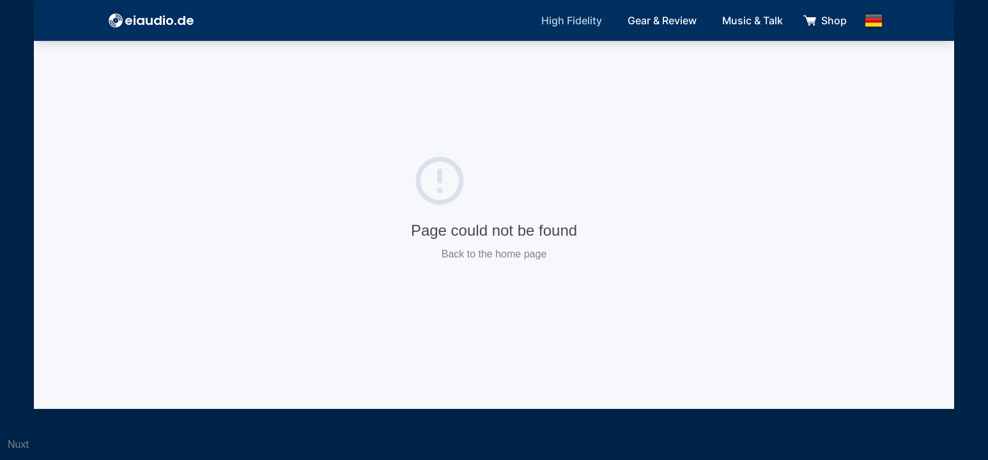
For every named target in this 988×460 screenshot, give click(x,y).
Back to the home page (494, 254)
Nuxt (18, 444)
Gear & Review (662, 20)
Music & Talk (752, 20)
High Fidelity (571, 20)
